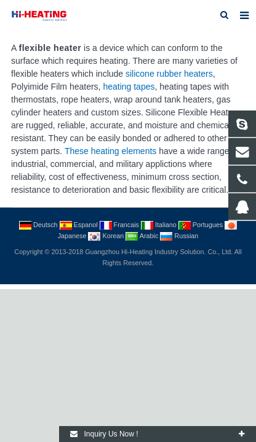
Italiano (159, 224)
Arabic (143, 235)
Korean (107, 235)
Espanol (80, 224)
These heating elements (110, 151)
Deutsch (39, 224)
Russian (179, 235)
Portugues (201, 224)
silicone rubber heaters (169, 74)
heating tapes (128, 86)
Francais (120, 224)
